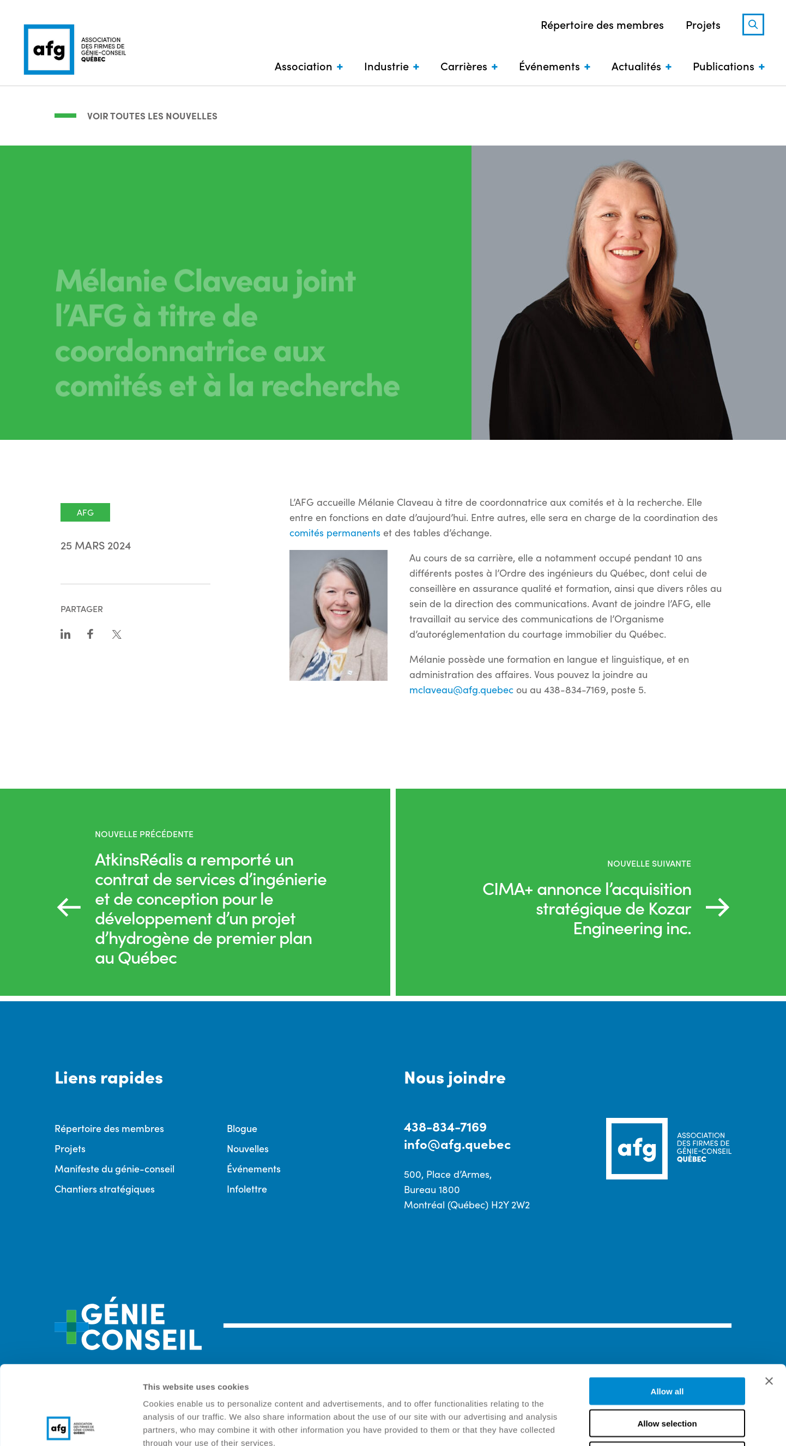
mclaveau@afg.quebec (461, 689)
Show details (572, 1424)
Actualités (636, 65)
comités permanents (334, 532)
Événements (549, 65)
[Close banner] (769, 1302)
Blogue (242, 1128)
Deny (667, 1376)
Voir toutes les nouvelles (152, 115)
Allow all (667, 1312)
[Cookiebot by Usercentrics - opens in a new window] (70, 1425)
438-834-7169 (445, 1126)
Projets (703, 24)
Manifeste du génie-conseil (114, 1168)
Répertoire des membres (602, 24)
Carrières (463, 65)
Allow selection (667, 1344)
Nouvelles (248, 1148)
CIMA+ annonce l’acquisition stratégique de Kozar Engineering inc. (586, 907)
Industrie (386, 65)
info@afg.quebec (457, 1143)
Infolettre (247, 1188)
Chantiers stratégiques (105, 1188)
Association (303, 65)
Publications (723, 65)
